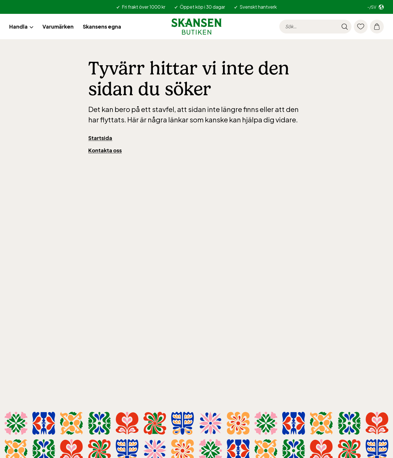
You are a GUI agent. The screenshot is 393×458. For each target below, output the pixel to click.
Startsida (100, 137)
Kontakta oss (105, 150)
